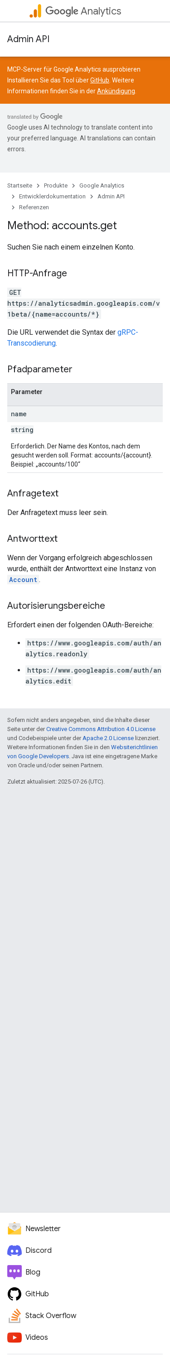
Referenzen (34, 207)
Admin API (28, 39)
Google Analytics (101, 185)
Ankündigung (116, 91)
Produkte (56, 185)
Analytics (83, 11)
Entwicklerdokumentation (52, 196)
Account (23, 579)
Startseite (19, 185)
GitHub (99, 80)
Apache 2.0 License (108, 738)
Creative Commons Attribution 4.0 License (100, 729)
